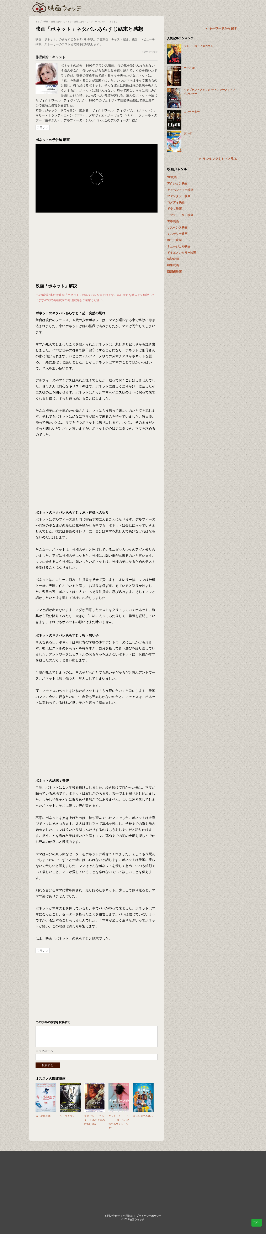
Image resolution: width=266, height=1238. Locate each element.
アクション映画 (177, 183)
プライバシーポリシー (148, 1219)
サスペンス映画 (177, 227)
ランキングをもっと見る (220, 159)
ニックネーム (44, 1055)
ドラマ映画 (174, 208)
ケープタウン (67, 1120)
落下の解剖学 (43, 1120)
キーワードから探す (223, 28)
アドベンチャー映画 (180, 190)
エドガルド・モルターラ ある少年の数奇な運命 (94, 1124)
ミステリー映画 (177, 233)
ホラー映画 (174, 240)
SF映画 (172, 177)
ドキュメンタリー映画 (181, 252)
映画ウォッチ (57, 7)
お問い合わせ (112, 1219)
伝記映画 (173, 259)
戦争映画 (173, 265)
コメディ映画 (176, 202)
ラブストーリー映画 (180, 215)
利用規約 (128, 1219)
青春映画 (173, 221)
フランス (42, 127)
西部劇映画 (174, 271)
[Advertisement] (97, 248)
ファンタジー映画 (178, 196)
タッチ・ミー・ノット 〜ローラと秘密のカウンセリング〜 (118, 1126)
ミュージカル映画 (178, 246)
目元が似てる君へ (143, 1120)
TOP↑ (257, 1222)
